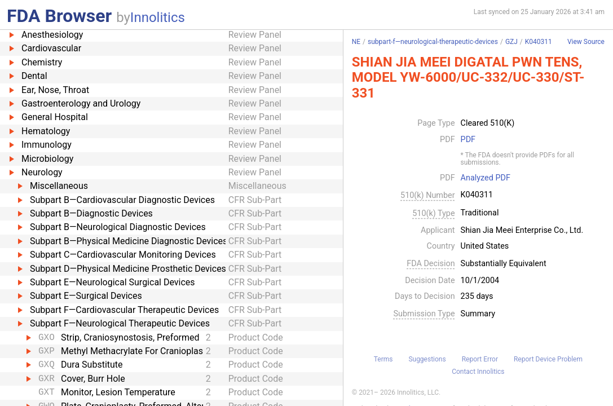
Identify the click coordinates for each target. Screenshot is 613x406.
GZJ (511, 42)
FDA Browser (59, 16)
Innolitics (157, 17)
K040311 (538, 42)
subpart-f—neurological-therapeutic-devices (433, 42)
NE (356, 42)
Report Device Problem (548, 359)
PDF (468, 139)
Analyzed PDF (485, 178)
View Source (586, 42)
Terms (383, 359)
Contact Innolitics (478, 372)
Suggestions (427, 359)
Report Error (480, 359)
